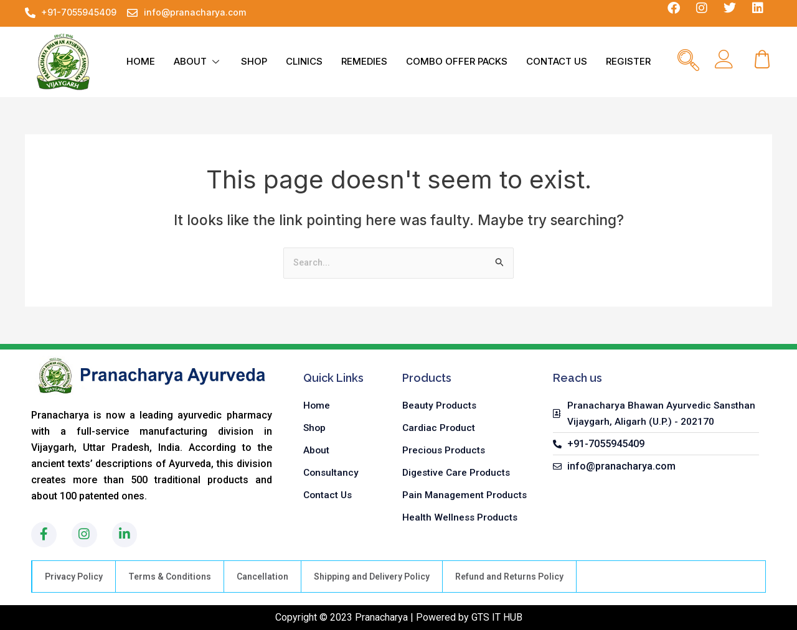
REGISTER (628, 61)
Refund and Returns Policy (509, 576)
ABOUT (198, 61)
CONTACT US (556, 61)
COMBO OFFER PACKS (456, 61)
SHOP (254, 61)
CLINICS (304, 61)
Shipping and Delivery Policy (372, 576)
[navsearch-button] (688, 61)
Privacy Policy (74, 576)
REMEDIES (364, 61)
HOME (140, 61)
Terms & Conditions (169, 576)
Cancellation (262, 576)
